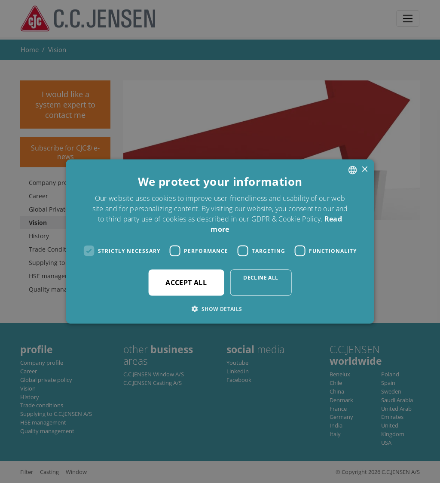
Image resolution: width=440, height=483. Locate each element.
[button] (220, 309)
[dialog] (220, 241)
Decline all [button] (260, 277)
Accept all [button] (186, 282)
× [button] (364, 169)
